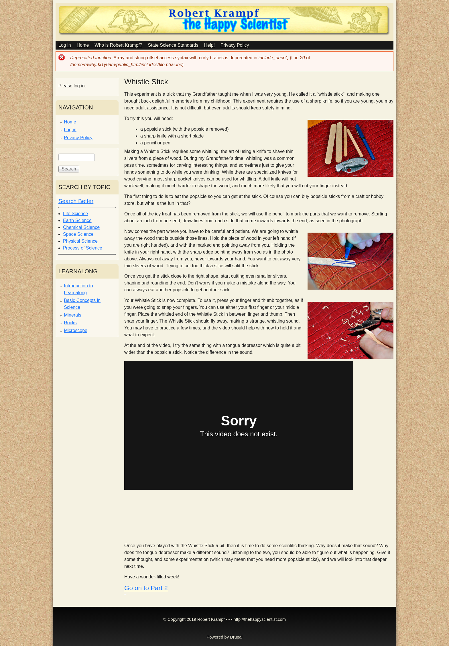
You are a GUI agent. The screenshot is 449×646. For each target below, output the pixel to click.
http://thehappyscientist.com (260, 619)
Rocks (70, 322)
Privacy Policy (234, 45)
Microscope (75, 330)
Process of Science (82, 248)
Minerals (72, 315)
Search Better (75, 201)
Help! (209, 45)
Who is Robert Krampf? (118, 45)
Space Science (78, 234)
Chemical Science (81, 227)
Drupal (236, 637)
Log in (64, 45)
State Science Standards (173, 45)
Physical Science (80, 241)
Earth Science (77, 220)
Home (83, 45)
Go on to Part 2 (146, 588)
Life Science (75, 213)
